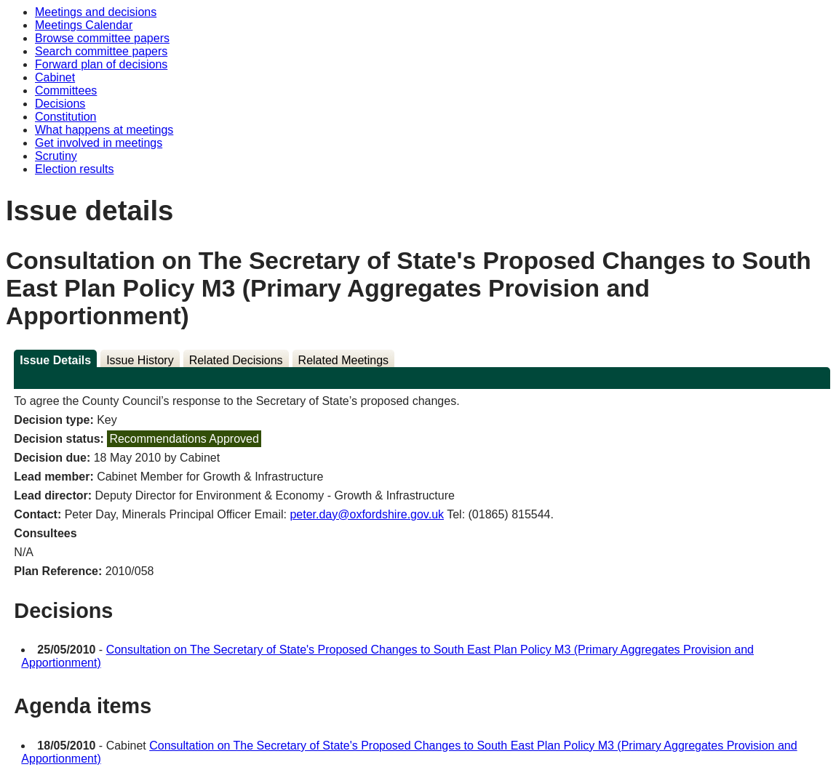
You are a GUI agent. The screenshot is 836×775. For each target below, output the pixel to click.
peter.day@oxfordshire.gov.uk (367, 514)
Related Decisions (236, 360)
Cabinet (55, 77)
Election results (74, 169)
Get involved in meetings (98, 143)
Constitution (66, 117)
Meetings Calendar (83, 25)
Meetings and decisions (95, 12)
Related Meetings (343, 360)
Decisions (60, 103)
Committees (66, 90)
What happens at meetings (104, 130)
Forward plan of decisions (101, 64)
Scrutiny (56, 156)
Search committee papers (101, 51)
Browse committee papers (102, 38)
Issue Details (55, 360)
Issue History (139, 360)
